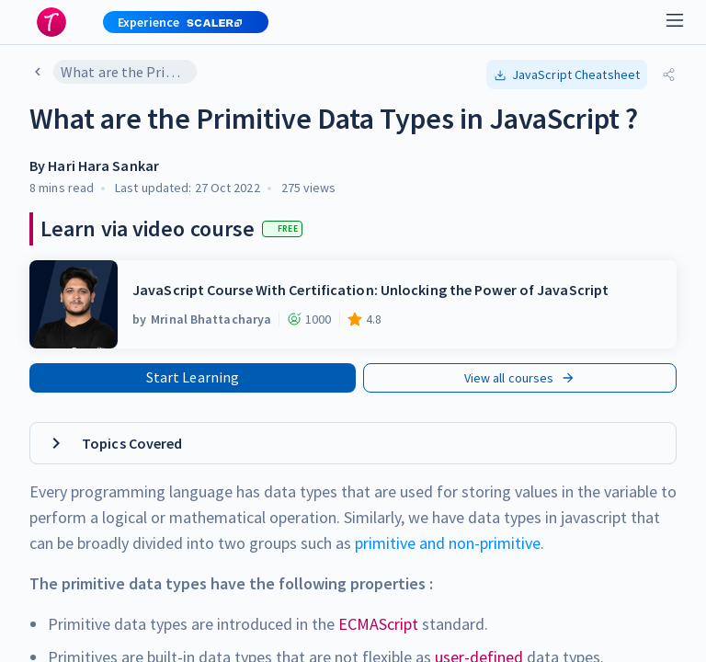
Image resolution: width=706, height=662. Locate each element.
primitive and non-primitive (448, 543)
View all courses (520, 378)
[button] (178, 22)
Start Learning (192, 377)
